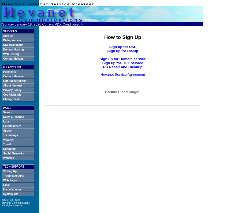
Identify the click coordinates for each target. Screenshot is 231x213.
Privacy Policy (12, 90)
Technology (10, 135)
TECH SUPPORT (13, 166)
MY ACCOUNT (12, 67)
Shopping (9, 148)
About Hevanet (12, 85)
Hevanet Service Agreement (122, 75)
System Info (10, 194)
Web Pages (10, 180)
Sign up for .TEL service (122, 63)
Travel (7, 144)
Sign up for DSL (122, 47)
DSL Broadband (13, 45)
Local (6, 121)
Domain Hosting (13, 49)
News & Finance (13, 116)
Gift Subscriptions (15, 81)
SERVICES (10, 31)
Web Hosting (11, 54)
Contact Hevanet (13, 58)
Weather (8, 139)
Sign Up (8, 35)
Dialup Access (12, 40)
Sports (7, 130)
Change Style (11, 99)
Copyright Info (12, 94)
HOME (7, 107)
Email (6, 184)
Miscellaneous (12, 189)
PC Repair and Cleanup (122, 67)
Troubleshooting (13, 175)
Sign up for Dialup (122, 51)
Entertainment (12, 126)
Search (7, 112)
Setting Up (10, 171)
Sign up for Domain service (123, 59)
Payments (9, 71)
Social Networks (13, 153)
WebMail (8, 158)
